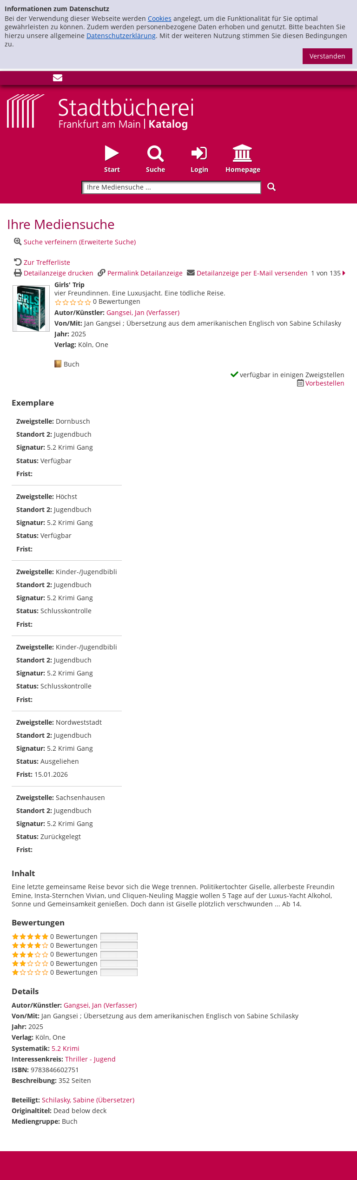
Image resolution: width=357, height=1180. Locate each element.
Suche (155, 169)
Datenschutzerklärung (121, 35)
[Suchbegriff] (171, 187)
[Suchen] (271, 187)
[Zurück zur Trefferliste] (41, 262)
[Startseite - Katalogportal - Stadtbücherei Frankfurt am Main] (100, 111)
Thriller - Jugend (90, 1059)
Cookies (160, 18)
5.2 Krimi (65, 1048)
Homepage (242, 169)
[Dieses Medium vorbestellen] (319, 383)
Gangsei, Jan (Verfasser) (142, 312)
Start (112, 169)
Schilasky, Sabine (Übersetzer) (88, 1099)
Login (199, 169)
